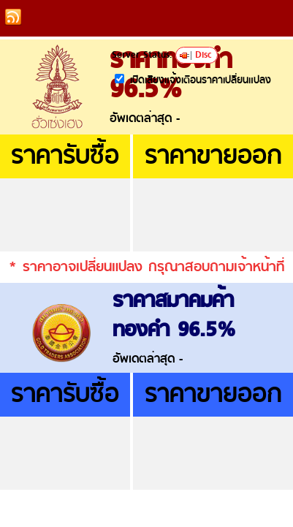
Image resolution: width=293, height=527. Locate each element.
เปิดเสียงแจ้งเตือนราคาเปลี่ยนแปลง (200, 80)
